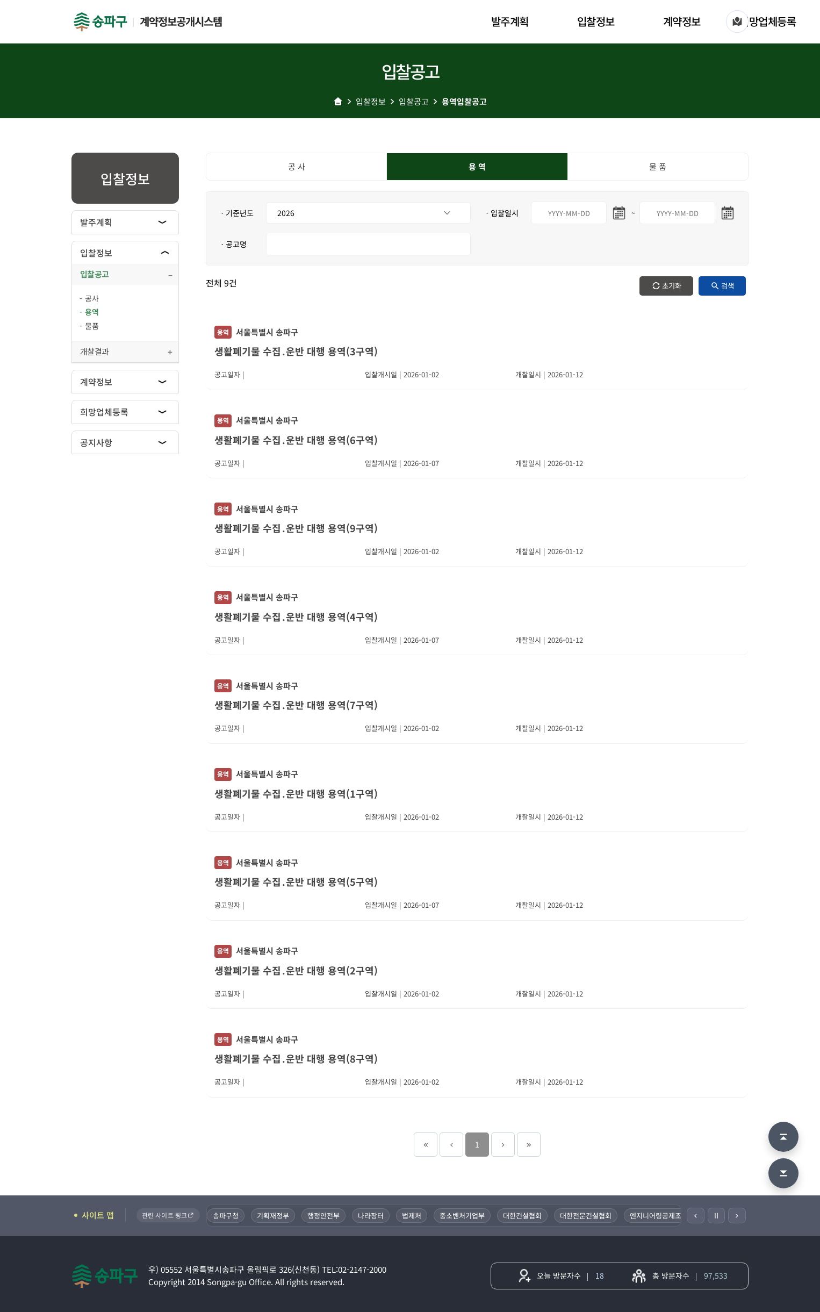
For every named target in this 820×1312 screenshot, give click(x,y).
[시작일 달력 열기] (619, 213)
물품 (92, 325)
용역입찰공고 (464, 101)
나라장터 (372, 1215)
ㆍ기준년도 (236, 212)
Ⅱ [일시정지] (716, 1215)
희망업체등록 (767, 21)
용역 (92, 311)
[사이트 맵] (737, 21)
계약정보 (682, 21)
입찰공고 (414, 101)
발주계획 (510, 21)
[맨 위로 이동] (783, 1137)
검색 (727, 286)
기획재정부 (274, 1215)
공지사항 (96, 442)
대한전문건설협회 (587, 1215)
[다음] (737, 1215)
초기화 (671, 286)
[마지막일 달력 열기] (728, 213)
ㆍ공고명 (233, 244)
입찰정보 (596, 21)
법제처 (412, 1215)
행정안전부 (324, 1215)
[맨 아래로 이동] (783, 1173)
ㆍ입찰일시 (501, 212)
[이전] (695, 1215)
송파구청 (227, 1215)
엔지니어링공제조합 (660, 1215)
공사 (92, 298)
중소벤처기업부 (463, 1215)
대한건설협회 (523, 1215)
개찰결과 (94, 351)
